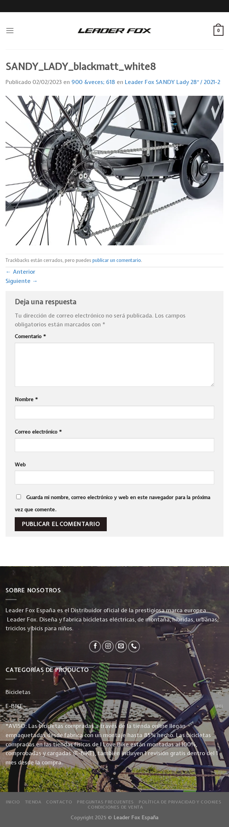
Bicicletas (18, 692)
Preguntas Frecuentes (105, 802)
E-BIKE (14, 706)
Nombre (26, 399)
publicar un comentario (116, 260)
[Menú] (10, 30)
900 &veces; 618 (93, 82)
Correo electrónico (38, 431)
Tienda (33, 802)
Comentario (30, 336)
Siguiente (22, 281)
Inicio (13, 802)
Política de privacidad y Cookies (180, 802)
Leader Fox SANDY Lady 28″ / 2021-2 (173, 82)
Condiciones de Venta (115, 807)
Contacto (59, 802)
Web (20, 464)
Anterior (20, 272)
